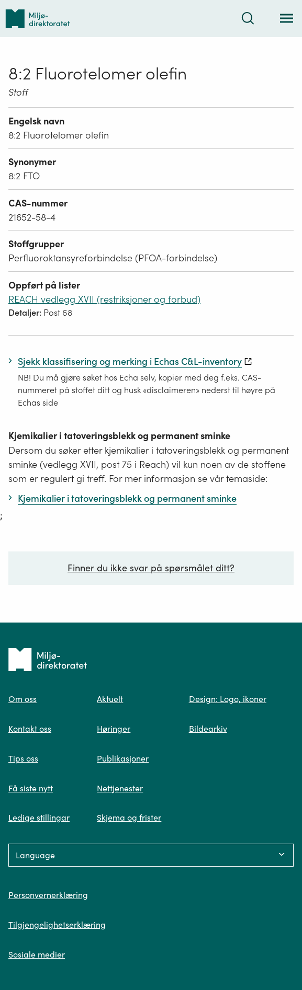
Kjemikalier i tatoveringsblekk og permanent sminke (119, 436)
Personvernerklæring (48, 895)
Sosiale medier (36, 954)
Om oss (22, 699)
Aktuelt (110, 699)
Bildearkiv (208, 728)
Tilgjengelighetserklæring (57, 924)
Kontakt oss (29, 728)
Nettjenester (120, 788)
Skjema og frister (129, 817)
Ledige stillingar (39, 817)
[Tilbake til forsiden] (38, 18)
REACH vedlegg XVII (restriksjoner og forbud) (104, 299)
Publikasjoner (123, 758)
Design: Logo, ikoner (227, 699)
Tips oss (23, 758)
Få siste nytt (30, 788)
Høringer (113, 728)
